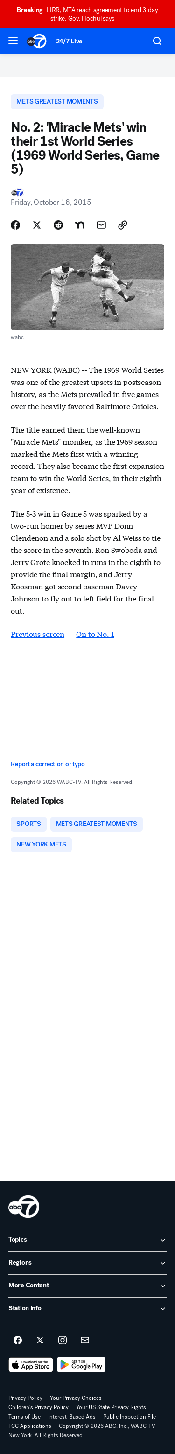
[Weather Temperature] (128, 41)
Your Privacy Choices (76, 1398)
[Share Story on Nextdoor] (80, 225)
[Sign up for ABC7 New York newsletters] (85, 1340)
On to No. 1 (95, 633)
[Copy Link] (123, 225)
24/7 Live (69, 41)
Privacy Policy (25, 1398)
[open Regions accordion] (87, 1263)
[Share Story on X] (37, 225)
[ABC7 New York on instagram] (62, 1340)
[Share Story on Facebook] (15, 225)
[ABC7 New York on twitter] (40, 1340)
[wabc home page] (23, 1206)
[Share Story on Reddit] (58, 225)
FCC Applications (29, 1426)
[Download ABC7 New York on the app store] (30, 1364)
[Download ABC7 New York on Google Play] (81, 1364)
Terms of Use (24, 1416)
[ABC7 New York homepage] (37, 41)
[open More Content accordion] (87, 1286)
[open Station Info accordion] (87, 1309)
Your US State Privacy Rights (111, 1407)
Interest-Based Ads (72, 1416)
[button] (13, 40)
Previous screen (37, 633)
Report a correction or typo (47, 764)
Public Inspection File (129, 1416)
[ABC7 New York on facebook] (17, 1340)
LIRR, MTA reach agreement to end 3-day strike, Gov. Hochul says (87, 14)
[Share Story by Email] (101, 225)
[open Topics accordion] (87, 1240)
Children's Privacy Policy (38, 1407)
